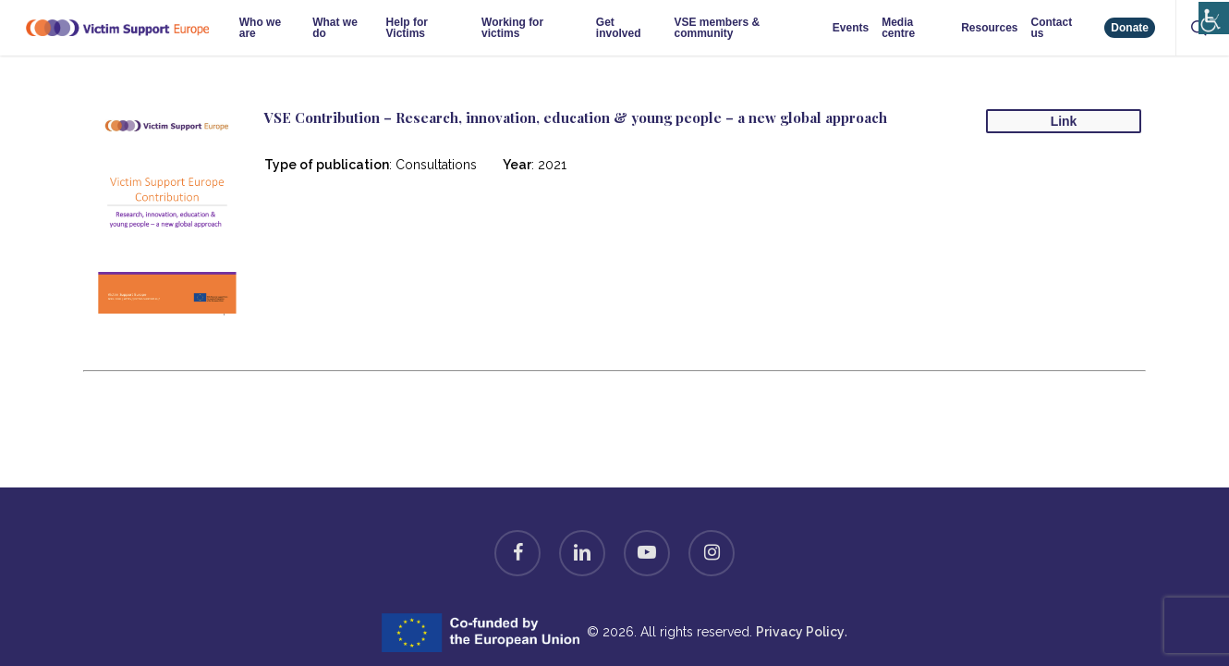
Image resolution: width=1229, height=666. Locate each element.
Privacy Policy (800, 631)
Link (1064, 121)
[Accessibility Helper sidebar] (1210, 11)
